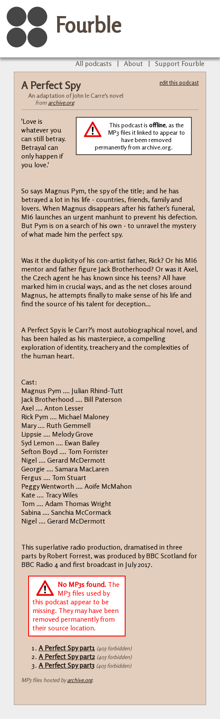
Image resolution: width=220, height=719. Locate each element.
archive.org (61, 102)
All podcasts (93, 63)
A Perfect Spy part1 (67, 647)
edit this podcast (179, 82)
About (133, 63)
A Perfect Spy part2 (67, 656)
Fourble (88, 24)
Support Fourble (179, 63)
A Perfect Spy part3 (66, 665)
